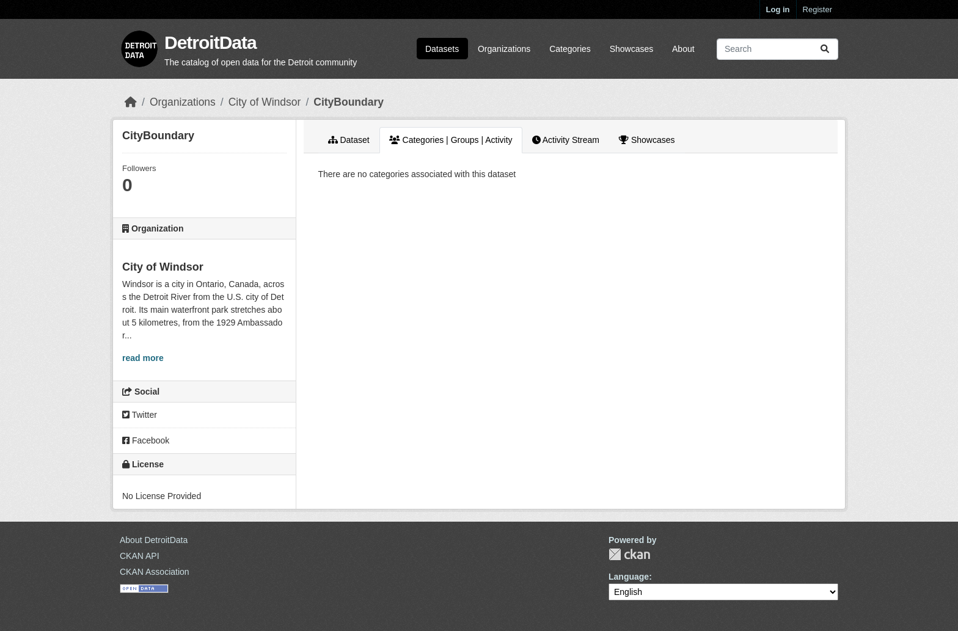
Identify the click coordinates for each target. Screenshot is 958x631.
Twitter (139, 415)
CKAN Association (154, 572)
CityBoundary (348, 102)
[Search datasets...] (777, 49)
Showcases (632, 49)
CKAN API (139, 556)
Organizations (504, 49)
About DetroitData (154, 540)
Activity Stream (565, 140)
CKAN (629, 554)
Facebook (145, 440)
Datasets (442, 49)
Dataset (349, 140)
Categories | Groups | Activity (451, 140)
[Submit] (825, 49)
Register (817, 9)
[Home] (131, 102)
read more (143, 358)
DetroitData (210, 42)
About (683, 49)
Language (629, 577)
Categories (570, 49)
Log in (778, 9)
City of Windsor (265, 102)
